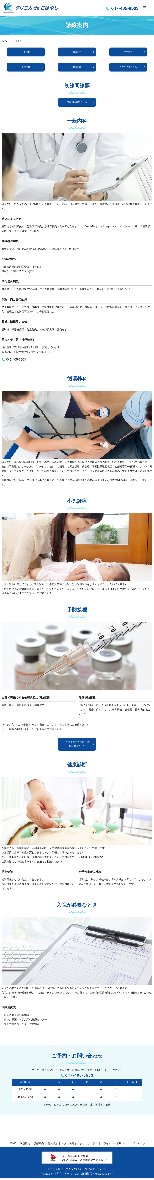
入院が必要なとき (128, 67)
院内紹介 (52, 1145)
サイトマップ (137, 1145)
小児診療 (128, 52)
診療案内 (39, 1145)
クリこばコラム (89, 1145)
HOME (4, 41)
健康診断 (77, 67)
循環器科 (77, 52)
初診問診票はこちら (77, 103)
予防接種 (25, 67)
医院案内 (25, 1145)
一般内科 (25, 52)
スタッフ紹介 (68, 1145)
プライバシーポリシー (113, 1145)
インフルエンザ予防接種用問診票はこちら (77, 745)
